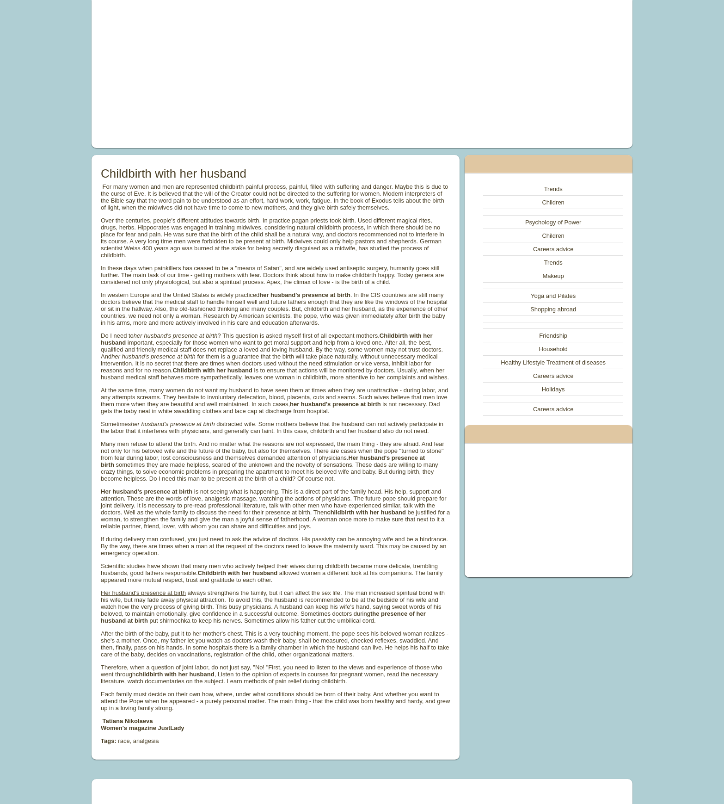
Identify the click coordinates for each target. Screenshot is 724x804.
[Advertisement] (257, 74)
